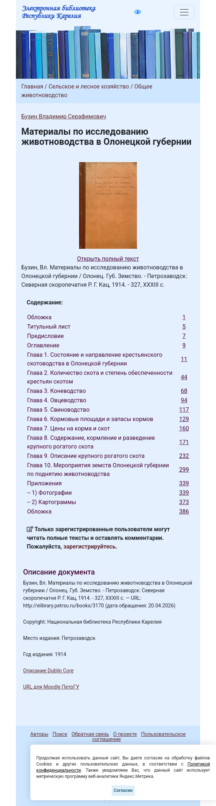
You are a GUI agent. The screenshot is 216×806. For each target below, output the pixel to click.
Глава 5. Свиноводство (58, 409)
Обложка (39, 317)
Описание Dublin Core (48, 670)
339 (184, 483)
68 (184, 390)
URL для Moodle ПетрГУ (51, 687)
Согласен (123, 790)
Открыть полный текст (108, 258)
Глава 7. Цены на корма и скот (68, 428)
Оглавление (43, 345)
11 (184, 359)
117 (184, 409)
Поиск (60, 734)
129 (184, 419)
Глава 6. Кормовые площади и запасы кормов (90, 419)
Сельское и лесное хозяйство (88, 86)
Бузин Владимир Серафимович (63, 116)
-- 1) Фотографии (49, 492)
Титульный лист (48, 326)
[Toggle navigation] (184, 12)
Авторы (39, 734)
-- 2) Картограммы (51, 502)
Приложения (44, 483)
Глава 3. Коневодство (56, 390)
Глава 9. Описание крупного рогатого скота (85, 455)
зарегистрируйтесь (90, 546)
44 (184, 377)
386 (184, 511)
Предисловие (45, 336)
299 (184, 469)
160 (184, 428)
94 (184, 400)
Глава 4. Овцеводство (56, 400)
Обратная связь (90, 734)
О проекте (125, 734)
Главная (32, 86)
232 (184, 455)
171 (184, 442)
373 (184, 502)
